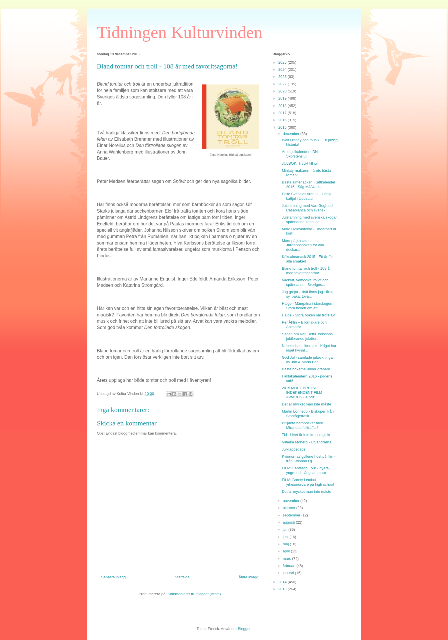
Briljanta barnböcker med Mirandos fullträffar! (302, 425)
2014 (283, 582)
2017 (283, 113)
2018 (283, 106)
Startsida (182, 577)
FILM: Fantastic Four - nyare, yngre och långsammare (306, 470)
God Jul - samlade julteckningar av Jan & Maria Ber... (308, 359)
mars (287, 558)
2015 (283, 127)
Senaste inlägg (113, 577)
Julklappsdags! (294, 449)
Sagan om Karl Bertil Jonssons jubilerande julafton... (307, 336)
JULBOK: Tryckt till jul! (300, 163)
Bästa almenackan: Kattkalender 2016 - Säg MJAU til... (308, 184)
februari (290, 566)
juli (286, 529)
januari (289, 573)
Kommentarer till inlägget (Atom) (194, 594)
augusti (289, 522)
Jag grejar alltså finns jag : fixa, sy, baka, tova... (307, 294)
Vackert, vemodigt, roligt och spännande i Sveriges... (305, 282)
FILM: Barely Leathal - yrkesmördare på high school (308, 482)
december (291, 134)
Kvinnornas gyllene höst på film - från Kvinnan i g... (308, 458)
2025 (283, 62)
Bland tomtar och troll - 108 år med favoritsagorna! (306, 270)
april (287, 551)
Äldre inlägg (248, 577)
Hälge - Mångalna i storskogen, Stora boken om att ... (307, 305)
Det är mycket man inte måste (306, 404)
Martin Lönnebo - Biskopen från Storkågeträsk (307, 413)
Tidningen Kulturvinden (179, 32)
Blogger (244, 629)
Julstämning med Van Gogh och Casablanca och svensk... (308, 207)
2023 (283, 76)
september (292, 515)
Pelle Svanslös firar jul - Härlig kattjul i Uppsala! (306, 196)
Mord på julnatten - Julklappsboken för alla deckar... (303, 245)
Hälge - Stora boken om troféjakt (308, 315)
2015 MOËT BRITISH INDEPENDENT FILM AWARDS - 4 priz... (302, 392)
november (291, 500)
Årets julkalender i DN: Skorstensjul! (300, 154)
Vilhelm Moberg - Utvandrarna (306, 442)
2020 (283, 91)
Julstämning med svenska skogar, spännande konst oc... (309, 219)
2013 (283, 589)
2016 (283, 120)
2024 (283, 69)
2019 (283, 98)
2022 (283, 84)
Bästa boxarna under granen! (306, 369)
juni (286, 537)
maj (286, 544)
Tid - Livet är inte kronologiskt (306, 435)
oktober (289, 508)
